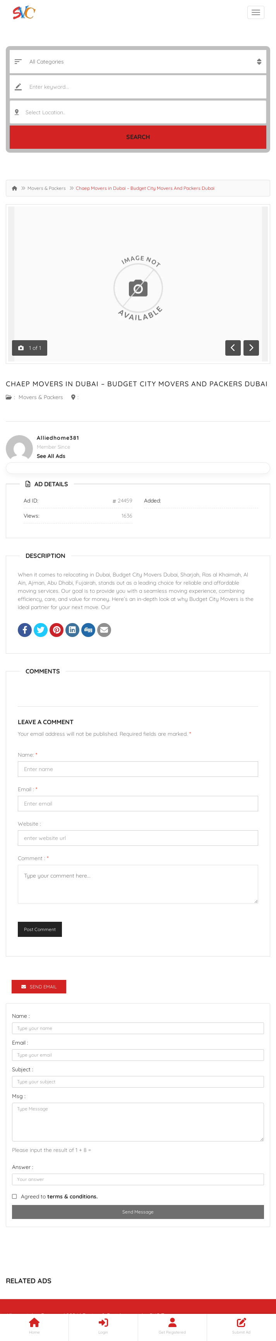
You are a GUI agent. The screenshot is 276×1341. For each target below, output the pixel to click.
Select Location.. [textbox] (45, 112)
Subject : (22, 1069)
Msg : (19, 1096)
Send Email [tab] (39, 987)
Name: (27, 754)
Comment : (33, 858)
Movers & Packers (46, 188)
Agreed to (59, 1196)
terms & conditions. (72, 1196)
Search (138, 137)
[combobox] (138, 112)
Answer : (22, 1167)
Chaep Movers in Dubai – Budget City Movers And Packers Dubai (137, 383)
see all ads (51, 456)
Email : (27, 789)
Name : (21, 1015)
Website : (29, 823)
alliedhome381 (58, 437)
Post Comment (40, 929)
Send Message (138, 1212)
